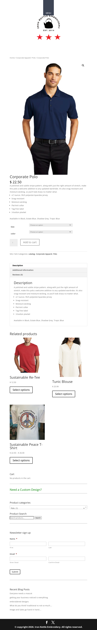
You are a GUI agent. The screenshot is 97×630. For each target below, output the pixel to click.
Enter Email (14, 562)
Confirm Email (54, 562)
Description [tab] (18, 265)
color (13, 233)
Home (12, 58)
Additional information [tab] (23, 270)
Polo (34, 58)
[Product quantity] (14, 242)
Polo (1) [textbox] (48, 508)
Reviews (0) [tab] (18, 274)
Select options (21, 390)
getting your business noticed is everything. (29, 597)
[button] (83, 65)
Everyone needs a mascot (21, 593)
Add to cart (30, 242)
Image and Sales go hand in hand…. (25, 609)
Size (12, 227)
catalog (32, 254)
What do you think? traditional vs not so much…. (31, 605)
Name (13, 539)
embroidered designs (19, 601)
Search (38, 518)
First (11, 547)
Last (50, 547)
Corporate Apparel (23, 58)
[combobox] (48, 507)
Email (13, 554)
